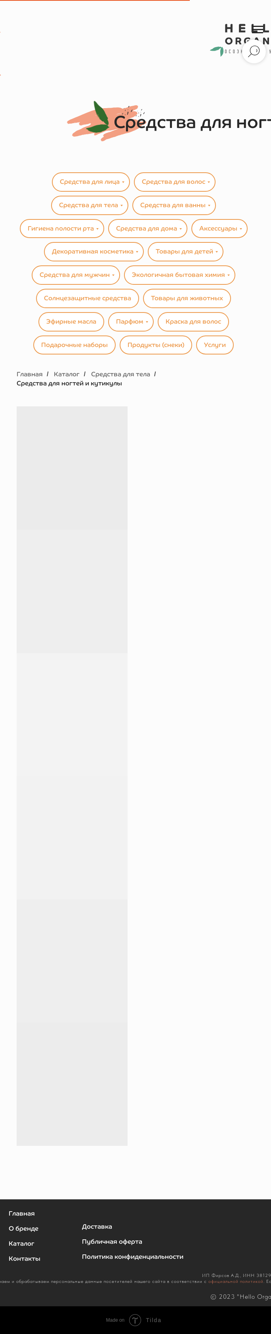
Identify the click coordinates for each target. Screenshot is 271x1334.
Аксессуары (218, 228)
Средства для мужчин (75, 274)
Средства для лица (90, 181)
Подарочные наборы (74, 345)
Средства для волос (173, 181)
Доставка (97, 1226)
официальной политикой (235, 1281)
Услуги (215, 345)
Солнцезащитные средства (87, 298)
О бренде (23, 1228)
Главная (30, 374)
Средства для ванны (173, 205)
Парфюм (129, 321)
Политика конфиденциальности (132, 1256)
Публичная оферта (112, 1241)
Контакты (24, 1258)
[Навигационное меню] (257, 30)
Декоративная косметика (93, 251)
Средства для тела (88, 205)
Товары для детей (184, 251)
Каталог (67, 374)
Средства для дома (146, 228)
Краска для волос (193, 321)
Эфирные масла (71, 321)
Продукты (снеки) (156, 345)
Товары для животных (187, 298)
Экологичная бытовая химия (178, 274)
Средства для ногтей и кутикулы (69, 383)
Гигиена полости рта (61, 228)
